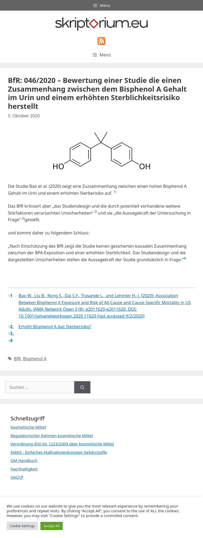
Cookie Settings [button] (22, 525)
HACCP (17, 477)
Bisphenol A (35, 359)
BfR (17, 359)
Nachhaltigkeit (24, 469)
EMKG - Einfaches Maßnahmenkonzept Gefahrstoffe (59, 452)
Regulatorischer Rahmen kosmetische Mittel (52, 435)
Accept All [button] (51, 525)
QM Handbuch (24, 460)
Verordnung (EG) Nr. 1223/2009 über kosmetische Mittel (62, 443)
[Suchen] (82, 387)
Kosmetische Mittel (28, 427)
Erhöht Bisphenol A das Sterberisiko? (55, 327)
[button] (114, 193)
